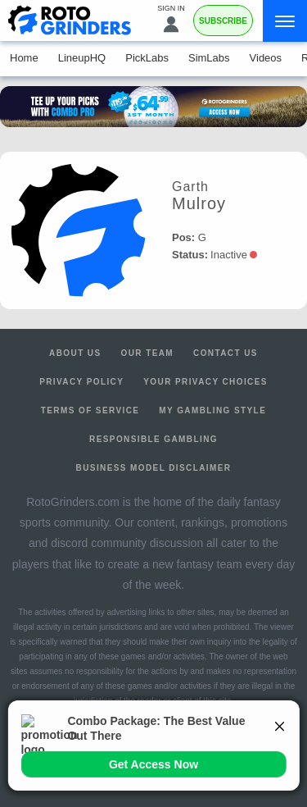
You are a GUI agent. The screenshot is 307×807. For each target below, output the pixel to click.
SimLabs (209, 58)
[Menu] (285, 21)
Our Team (147, 353)
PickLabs (147, 58)
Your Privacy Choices (205, 381)
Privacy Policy (81, 381)
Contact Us (225, 353)
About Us (75, 353)
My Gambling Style (212, 410)
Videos (266, 58)
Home (24, 58)
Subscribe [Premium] (223, 20)
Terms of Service (90, 410)
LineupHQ (82, 58)
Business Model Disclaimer (154, 467)
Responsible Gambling (153, 439)
